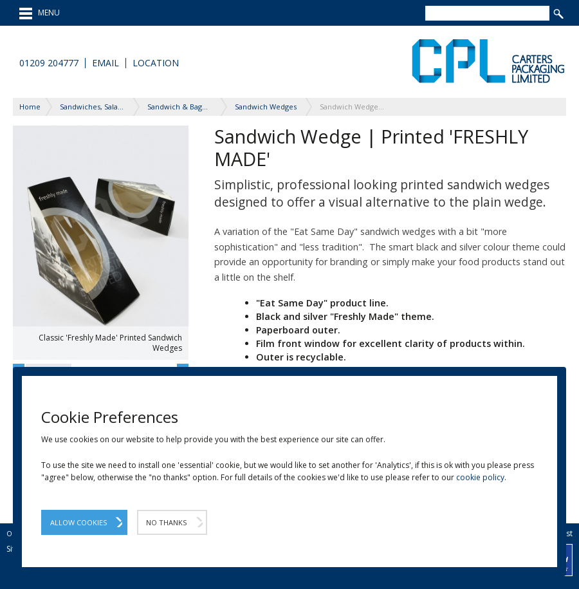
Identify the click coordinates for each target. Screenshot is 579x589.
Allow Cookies (78, 522)
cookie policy (480, 477)
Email (105, 63)
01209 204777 (48, 63)
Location (156, 63)
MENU (39, 13)
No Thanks (166, 522)
